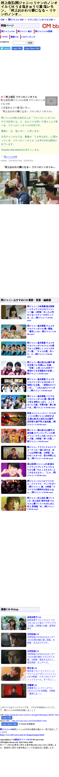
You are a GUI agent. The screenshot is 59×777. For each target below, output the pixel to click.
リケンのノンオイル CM (40, 19)
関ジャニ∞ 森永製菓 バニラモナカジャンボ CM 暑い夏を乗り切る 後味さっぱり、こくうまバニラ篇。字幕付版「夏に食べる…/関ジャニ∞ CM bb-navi (41, 402)
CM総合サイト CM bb (21, 739)
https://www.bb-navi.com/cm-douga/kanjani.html (22, 735)
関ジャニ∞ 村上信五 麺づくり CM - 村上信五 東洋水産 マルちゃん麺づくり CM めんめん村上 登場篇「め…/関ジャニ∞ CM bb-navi (40, 503)
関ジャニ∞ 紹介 (25, 31)
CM (2, 19)
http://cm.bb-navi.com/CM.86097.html (29, 721)
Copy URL (17, 48)
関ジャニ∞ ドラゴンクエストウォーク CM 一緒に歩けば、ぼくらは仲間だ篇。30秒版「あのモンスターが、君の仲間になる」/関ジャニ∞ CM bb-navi (41, 453)
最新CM (14, 37)
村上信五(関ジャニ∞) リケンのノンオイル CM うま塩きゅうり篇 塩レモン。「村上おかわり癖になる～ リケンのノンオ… (29, 8)
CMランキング (28, 37)
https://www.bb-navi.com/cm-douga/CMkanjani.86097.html (32, 715)
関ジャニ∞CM (7, 31)
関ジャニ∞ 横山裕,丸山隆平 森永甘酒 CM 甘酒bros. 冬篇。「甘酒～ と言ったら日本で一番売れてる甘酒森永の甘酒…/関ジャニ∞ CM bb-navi (41, 368)
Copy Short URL (32, 48)
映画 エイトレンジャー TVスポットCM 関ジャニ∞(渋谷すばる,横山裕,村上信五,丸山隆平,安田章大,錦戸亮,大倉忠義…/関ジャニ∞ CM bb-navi (41, 419)
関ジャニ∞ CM (15, 19)
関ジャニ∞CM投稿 (43, 31)
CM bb (4, 36)
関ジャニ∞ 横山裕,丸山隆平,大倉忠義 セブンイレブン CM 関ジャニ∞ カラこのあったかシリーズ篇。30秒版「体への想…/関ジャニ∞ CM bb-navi (41, 436)
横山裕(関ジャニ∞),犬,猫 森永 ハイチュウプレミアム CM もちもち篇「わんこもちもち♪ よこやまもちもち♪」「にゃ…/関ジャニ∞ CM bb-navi (41, 470)
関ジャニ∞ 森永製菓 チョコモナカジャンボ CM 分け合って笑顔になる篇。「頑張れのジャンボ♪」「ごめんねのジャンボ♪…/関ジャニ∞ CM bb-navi (41, 385)
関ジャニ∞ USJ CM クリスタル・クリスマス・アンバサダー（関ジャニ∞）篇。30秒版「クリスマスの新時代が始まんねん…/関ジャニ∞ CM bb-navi (41, 486)
